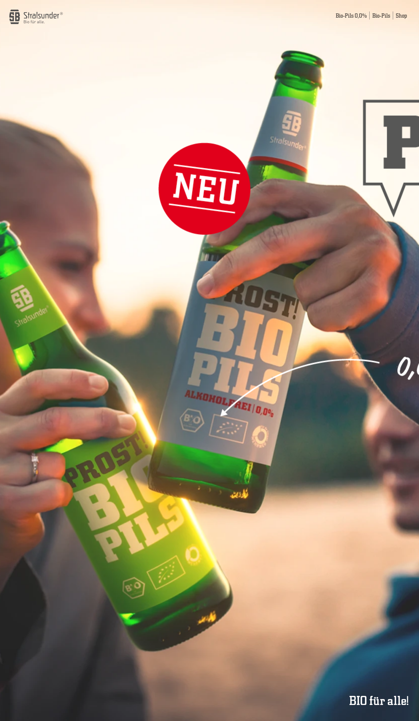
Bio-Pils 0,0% (351, 15)
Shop (401, 15)
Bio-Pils (381, 15)
